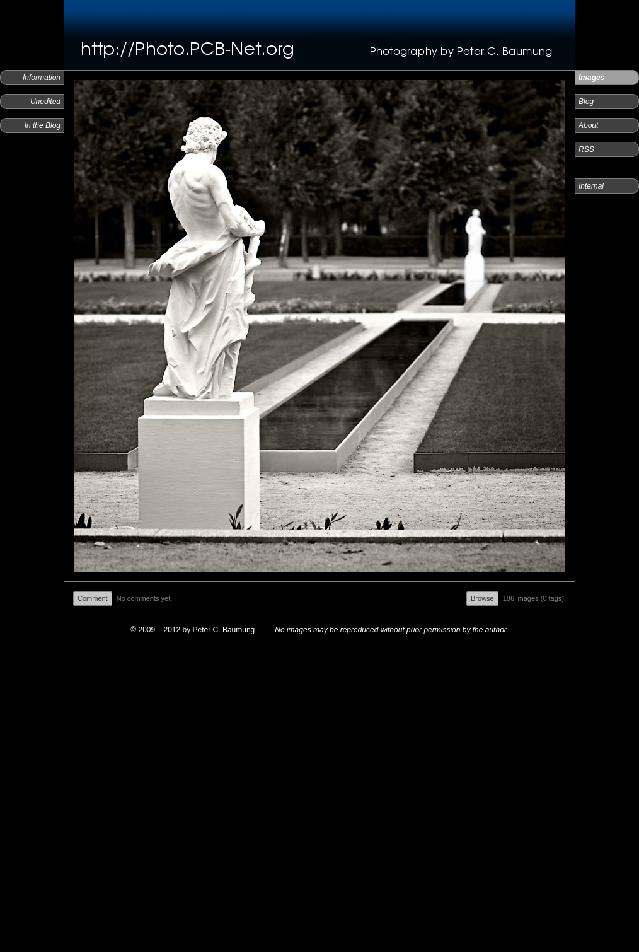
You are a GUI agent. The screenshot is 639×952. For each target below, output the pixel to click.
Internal (591, 186)
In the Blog (42, 125)
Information (41, 77)
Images (591, 77)
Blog (586, 101)
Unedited (45, 101)
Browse (482, 598)
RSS (586, 149)
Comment (93, 598)
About (588, 125)
